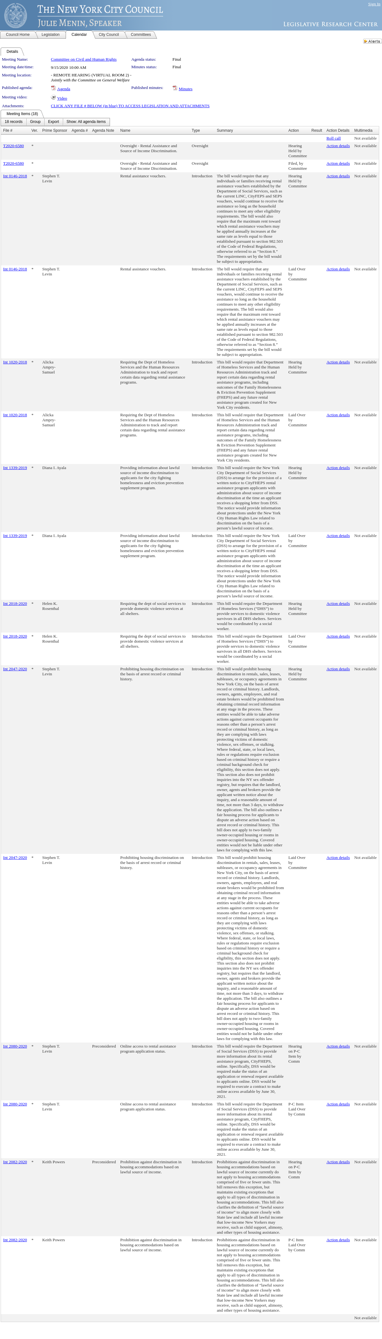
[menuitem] (13, 122)
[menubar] (55, 122)
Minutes (186, 88)
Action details (338, 145)
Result (316, 130)
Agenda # (80, 130)
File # (7, 130)
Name (125, 130)
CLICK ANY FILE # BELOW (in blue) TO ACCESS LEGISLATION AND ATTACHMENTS (130, 105)
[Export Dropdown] (53, 122)
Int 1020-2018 (15, 362)
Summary (225, 130)
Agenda (63, 88)
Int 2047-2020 (15, 669)
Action (293, 130)
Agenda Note (103, 130)
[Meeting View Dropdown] (86, 122)
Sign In (374, 4)
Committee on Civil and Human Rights (84, 59)
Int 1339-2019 (15, 467)
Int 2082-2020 (15, 1161)
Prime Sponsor (54, 130)
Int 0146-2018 (15, 176)
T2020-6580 (13, 145)
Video (62, 98)
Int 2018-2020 (15, 603)
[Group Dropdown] (35, 122)
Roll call (333, 138)
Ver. (34, 130)
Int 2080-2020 (15, 1046)
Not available (365, 138)
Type (196, 130)
